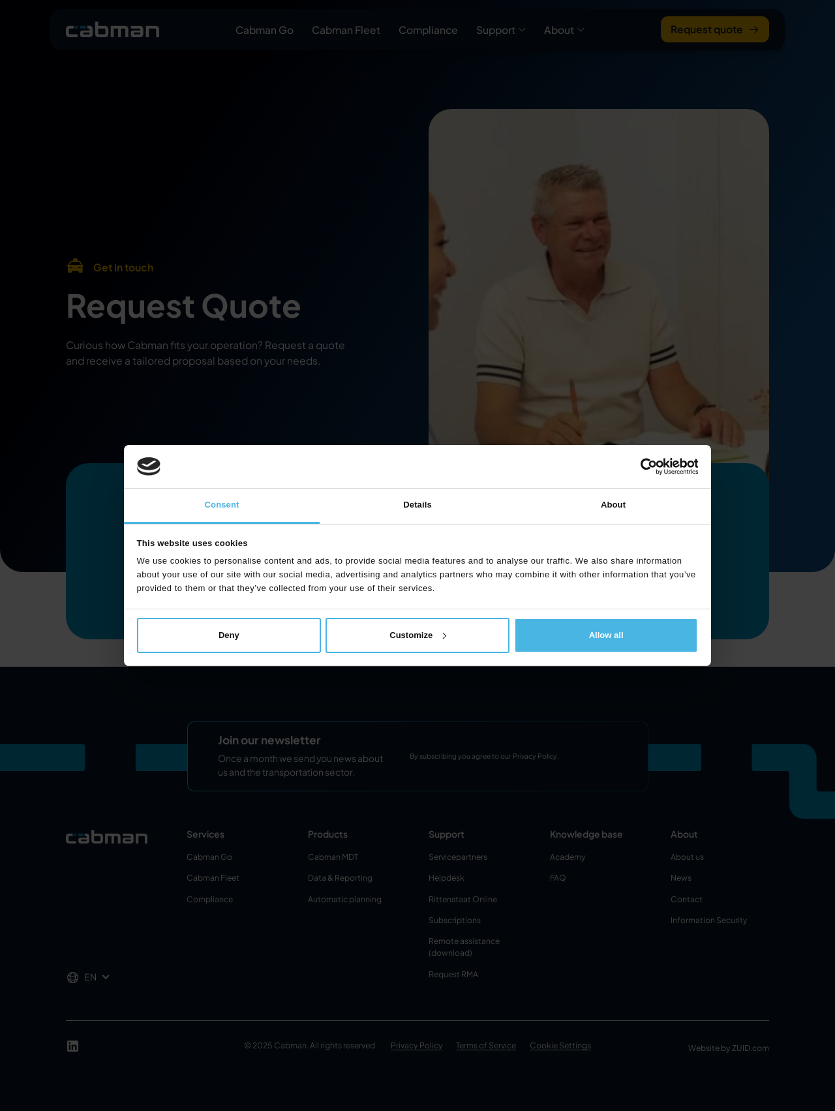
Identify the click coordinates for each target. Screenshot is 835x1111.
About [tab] (613, 505)
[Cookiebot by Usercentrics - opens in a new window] (641, 466)
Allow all (606, 635)
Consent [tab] (222, 505)
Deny (229, 635)
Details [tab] (417, 505)
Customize (417, 635)
